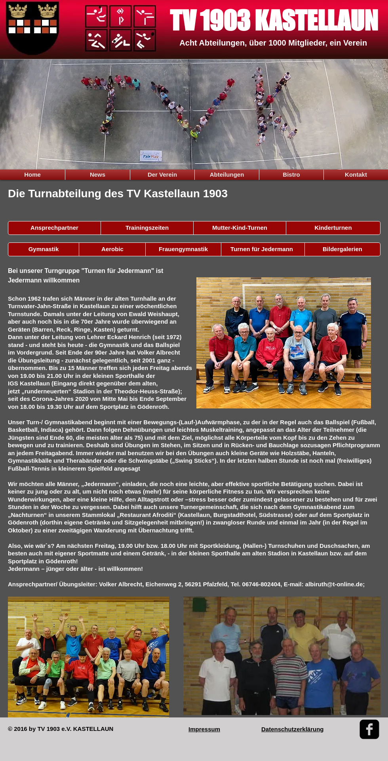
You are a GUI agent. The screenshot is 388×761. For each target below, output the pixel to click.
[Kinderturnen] (333, 228)
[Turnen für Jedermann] (262, 249)
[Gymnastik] (43, 249)
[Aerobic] (112, 249)
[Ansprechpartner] (54, 228)
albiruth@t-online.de (334, 584)
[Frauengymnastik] (183, 249)
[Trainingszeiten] (147, 228)
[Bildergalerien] (342, 249)
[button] (239, 228)
